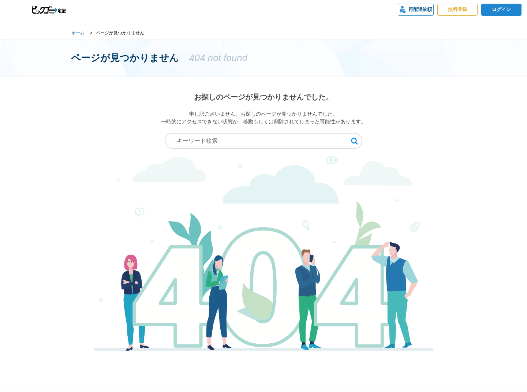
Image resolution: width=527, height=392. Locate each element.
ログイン (501, 9)
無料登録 (457, 9)
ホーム (78, 33)
